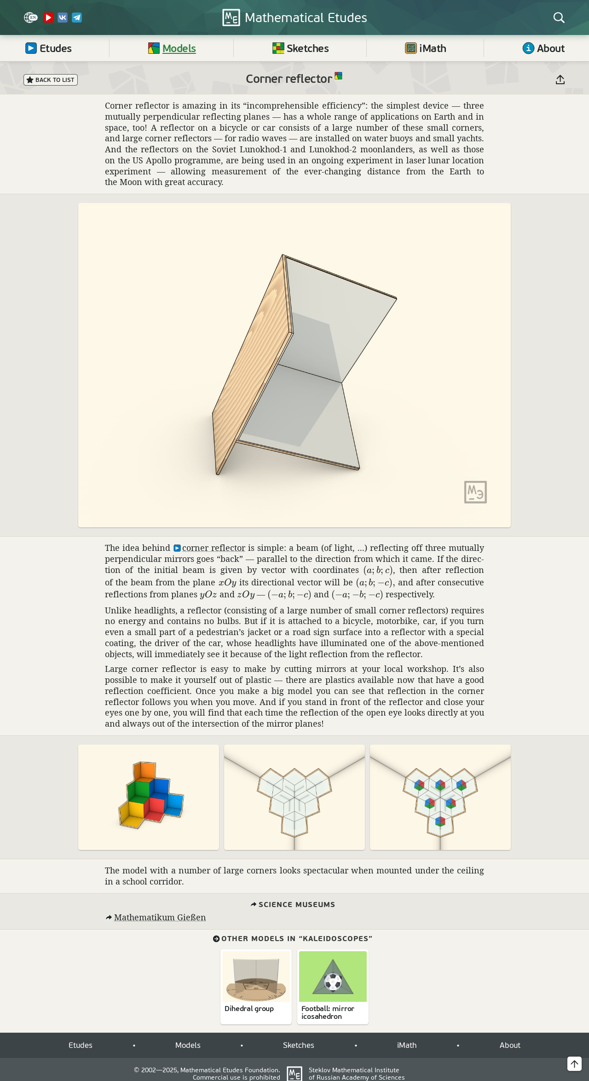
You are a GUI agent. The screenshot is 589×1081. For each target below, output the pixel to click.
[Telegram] (77, 21)
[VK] (63, 21)
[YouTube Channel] (48, 21)
